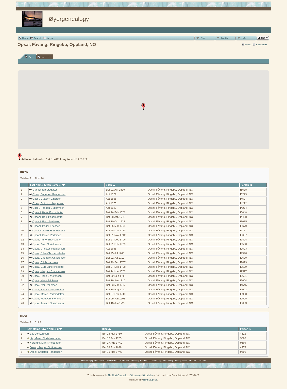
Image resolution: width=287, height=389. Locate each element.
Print (248, 44)
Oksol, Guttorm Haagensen (48, 203)
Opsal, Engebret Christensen (49, 257)
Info (244, 37)
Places (177, 361)
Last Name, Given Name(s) (47, 185)
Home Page (86, 361)
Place (29, 56)
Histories (143, 361)
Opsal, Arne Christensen (46, 244)
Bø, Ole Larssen (39, 333)
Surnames (124, 361)
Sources (202, 361)
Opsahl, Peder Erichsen (46, 225)
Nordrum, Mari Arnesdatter (45, 342)
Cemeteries (167, 361)
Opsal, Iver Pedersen (44, 284)
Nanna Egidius (150, 380)
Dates (184, 361)
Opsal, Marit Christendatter (48, 298)
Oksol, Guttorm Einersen (46, 198)
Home (25, 37)
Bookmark (261, 44)
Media (224, 37)
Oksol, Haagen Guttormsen (48, 207)
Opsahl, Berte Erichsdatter (47, 212)
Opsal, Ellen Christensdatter (48, 253)
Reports (192, 361)
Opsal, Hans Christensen (47, 275)
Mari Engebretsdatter (44, 189)
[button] (143, 106)
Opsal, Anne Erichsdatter (46, 239)
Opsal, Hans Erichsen (45, 280)
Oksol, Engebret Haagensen (48, 194)
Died (106, 329)
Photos (134, 361)
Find (203, 37)
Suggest (43, 56)
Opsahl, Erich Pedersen (46, 221)
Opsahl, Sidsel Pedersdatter (48, 230)
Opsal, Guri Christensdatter (48, 266)
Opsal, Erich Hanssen (45, 262)
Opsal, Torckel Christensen (48, 303)
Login (50, 37)
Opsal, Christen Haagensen (48, 248)
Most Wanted (112, 361)
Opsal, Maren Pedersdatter (48, 294)
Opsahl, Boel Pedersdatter (47, 216)
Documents (155, 361)
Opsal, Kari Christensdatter (48, 289)
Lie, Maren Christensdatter (45, 338)
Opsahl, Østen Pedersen (46, 235)
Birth (110, 185)
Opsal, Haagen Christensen (48, 271)
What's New (99, 361)
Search (37, 37)
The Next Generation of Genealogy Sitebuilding (131, 375)
